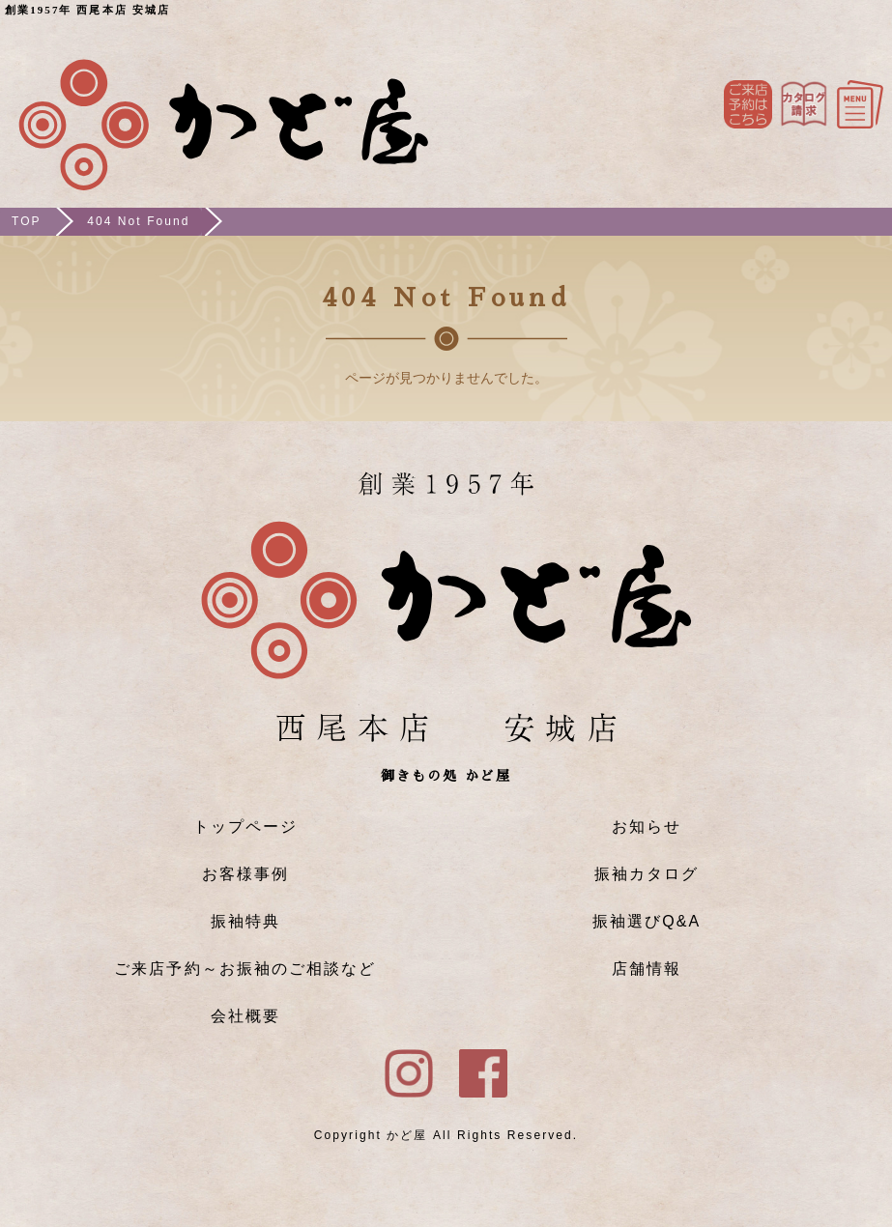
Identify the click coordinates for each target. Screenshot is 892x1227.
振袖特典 (245, 921)
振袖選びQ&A (646, 921)
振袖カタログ (646, 874)
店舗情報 (646, 968)
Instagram (804, 104)
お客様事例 (245, 874)
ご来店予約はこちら (748, 104)
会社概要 (245, 1016)
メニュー (860, 104)
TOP (27, 221)
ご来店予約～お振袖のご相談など (245, 968)
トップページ (245, 826)
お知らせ (646, 826)
